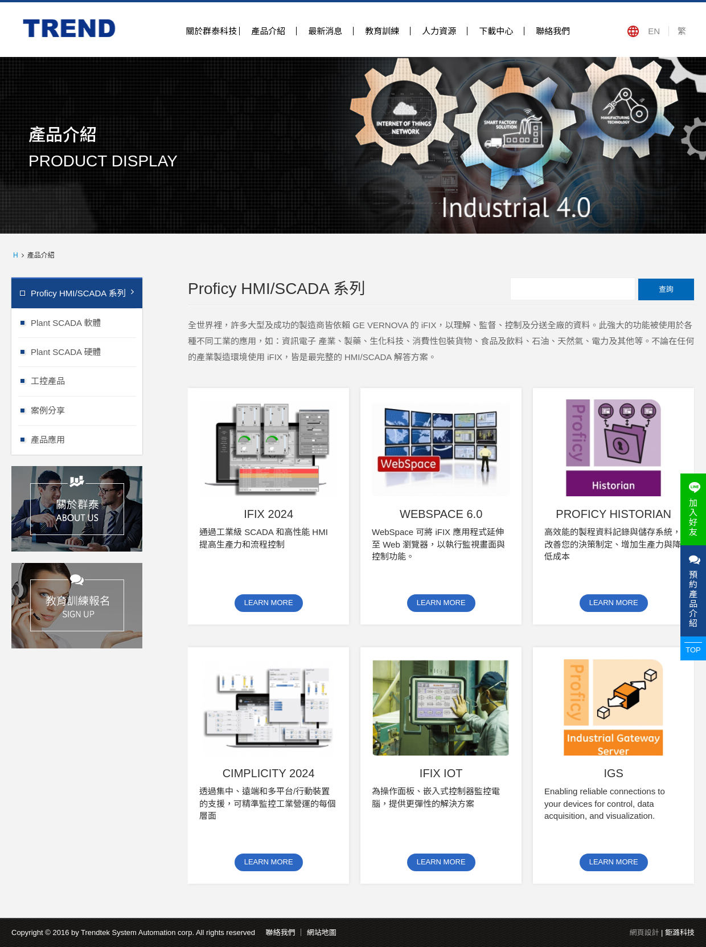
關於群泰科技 (211, 31)
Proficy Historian (613, 514)
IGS (613, 773)
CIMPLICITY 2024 (269, 773)
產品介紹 (268, 31)
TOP (693, 650)
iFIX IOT (441, 773)
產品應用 (86, 439)
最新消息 (325, 31)
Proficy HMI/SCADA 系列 (82, 292)
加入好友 (693, 509)
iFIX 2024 (268, 514)
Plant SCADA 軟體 (86, 322)
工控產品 (86, 380)
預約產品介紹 (693, 591)
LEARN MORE (268, 602)
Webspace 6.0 (441, 514)
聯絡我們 (553, 31)
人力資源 (439, 31)
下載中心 (496, 31)
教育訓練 (382, 31)
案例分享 (86, 410)
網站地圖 (321, 932)
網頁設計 (644, 932)
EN (654, 31)
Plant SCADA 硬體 (86, 351)
